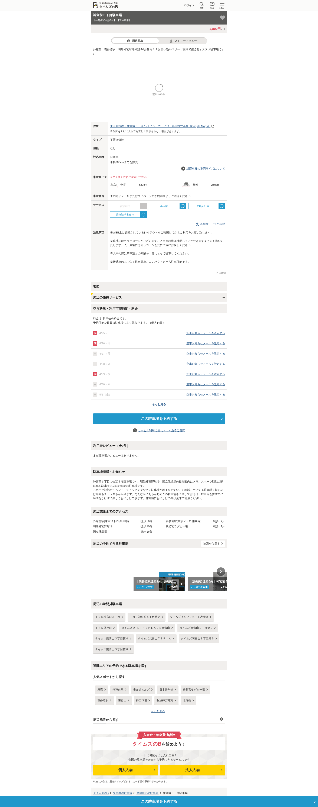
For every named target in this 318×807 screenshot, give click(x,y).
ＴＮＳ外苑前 (103, 627)
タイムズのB (101, 793)
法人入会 (192, 770)
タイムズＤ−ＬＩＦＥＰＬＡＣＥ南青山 (145, 627)
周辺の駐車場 (147, 793)
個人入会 (125, 770)
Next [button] (221, 571)
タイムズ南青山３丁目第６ (197, 638)
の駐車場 (122, 793)
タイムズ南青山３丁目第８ (111, 649)
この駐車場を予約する (159, 419)
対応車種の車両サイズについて (205, 168)
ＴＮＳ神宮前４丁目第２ (145, 617)
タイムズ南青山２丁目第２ (196, 627)
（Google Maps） (160, 126)
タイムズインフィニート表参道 (189, 617)
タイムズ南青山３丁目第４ (111, 638)
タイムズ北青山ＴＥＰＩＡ (154, 638)
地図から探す (211, 543)
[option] (159, 571)
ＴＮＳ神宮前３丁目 (107, 617)
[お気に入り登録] (222, 17)
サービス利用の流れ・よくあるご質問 (161, 430)
